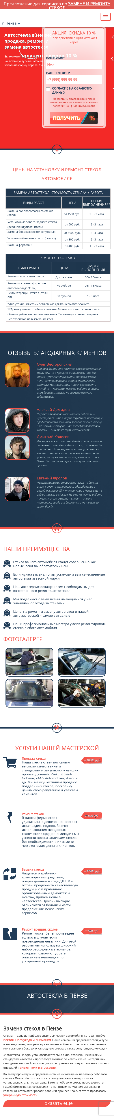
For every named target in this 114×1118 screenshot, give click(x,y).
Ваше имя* (55, 58)
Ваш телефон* (58, 73)
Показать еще (57, 1103)
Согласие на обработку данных (72, 90)
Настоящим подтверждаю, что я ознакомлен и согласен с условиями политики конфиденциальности (74, 102)
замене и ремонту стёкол (79, 5)
